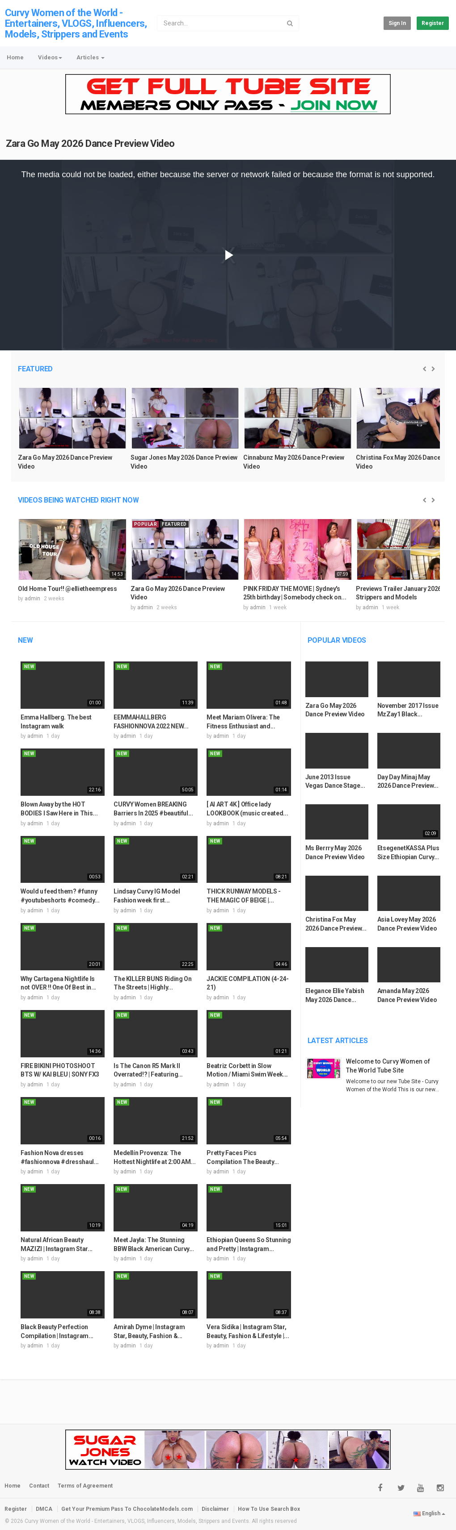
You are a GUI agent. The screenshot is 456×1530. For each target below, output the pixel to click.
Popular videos (337, 640)
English (429, 1513)
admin (32, 598)
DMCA (44, 1509)
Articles (90, 57)
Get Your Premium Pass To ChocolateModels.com (127, 1509)
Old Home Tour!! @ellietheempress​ (67, 588)
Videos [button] (50, 57)
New (25, 640)
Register (433, 23)
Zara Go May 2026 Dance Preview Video (90, 143)
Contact (39, 1486)
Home (15, 57)
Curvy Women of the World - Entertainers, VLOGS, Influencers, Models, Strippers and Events (76, 23)
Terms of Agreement (85, 1486)
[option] (72, 433)
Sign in (397, 23)
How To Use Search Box (269, 1509)
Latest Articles (338, 1040)
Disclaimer (215, 1509)
